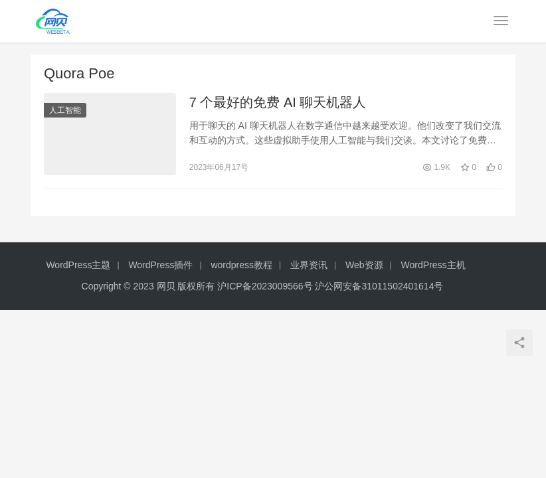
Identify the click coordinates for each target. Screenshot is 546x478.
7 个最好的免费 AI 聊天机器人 (278, 102)
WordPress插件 (160, 265)
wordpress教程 (241, 265)
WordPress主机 (433, 265)
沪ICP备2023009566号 (266, 286)
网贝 (166, 286)
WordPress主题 (78, 265)
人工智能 (65, 110)
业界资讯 (308, 265)
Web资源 (364, 265)
